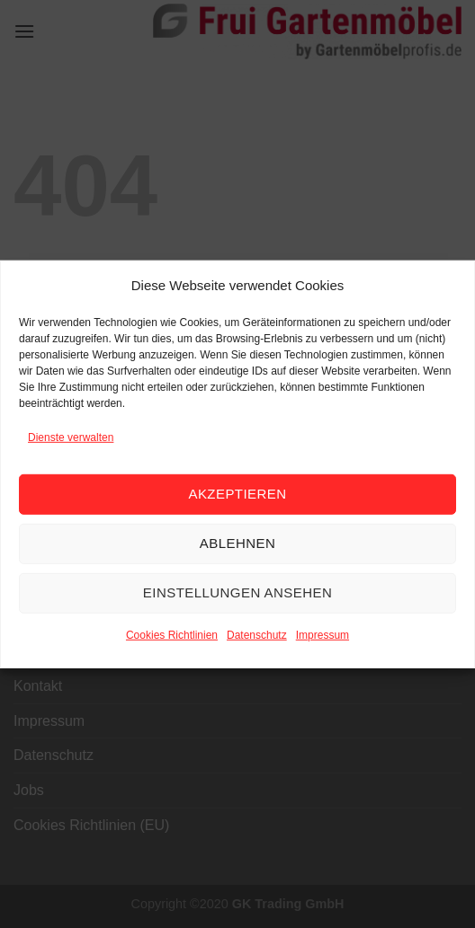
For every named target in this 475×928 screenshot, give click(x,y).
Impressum (322, 635)
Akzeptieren (237, 493)
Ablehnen (237, 543)
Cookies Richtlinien (172, 635)
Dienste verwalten (70, 436)
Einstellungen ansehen (237, 592)
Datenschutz (257, 635)
